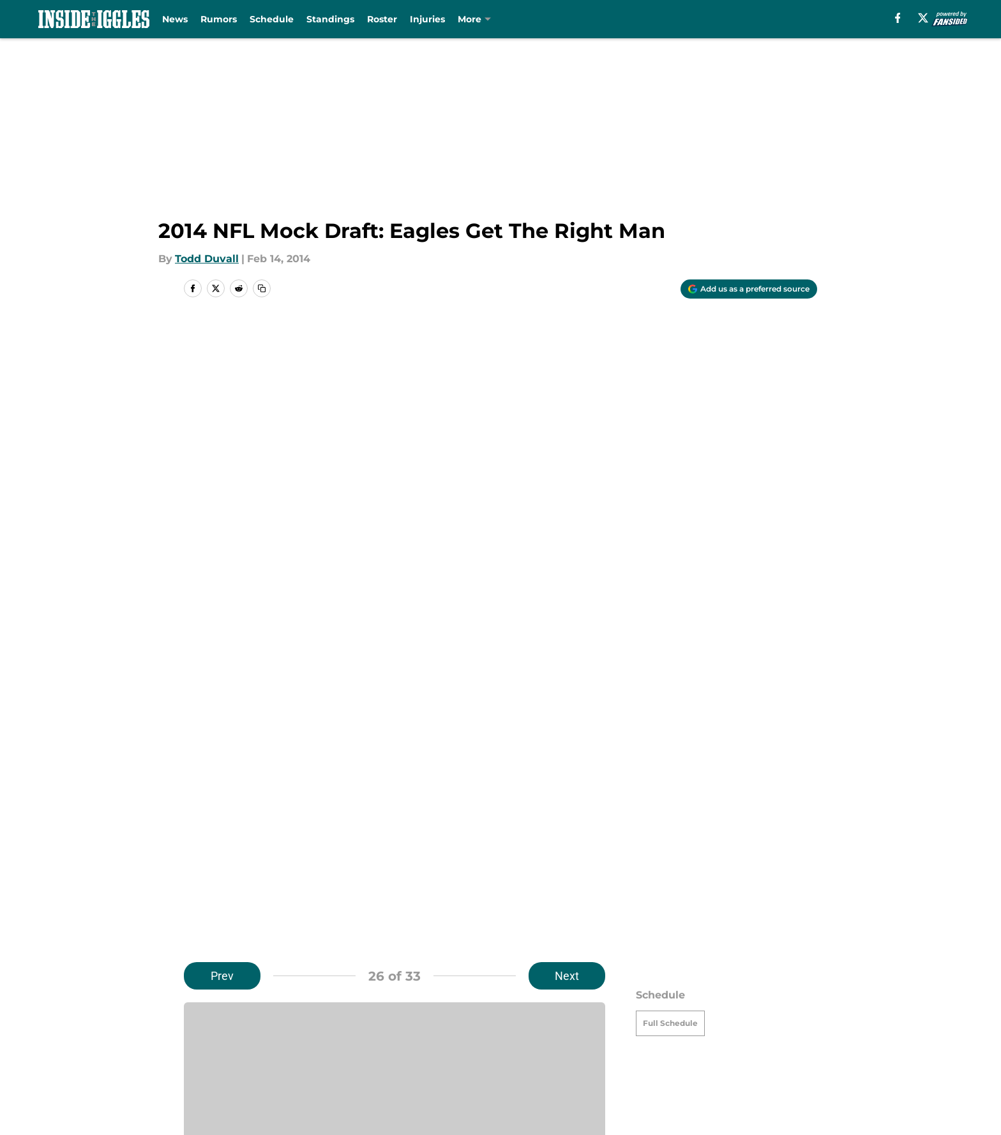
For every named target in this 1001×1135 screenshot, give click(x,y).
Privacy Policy (526, 1039)
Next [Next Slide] (567, 343)
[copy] (262, 288)
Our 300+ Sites (649, 1016)
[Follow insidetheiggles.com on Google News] (565, 805)
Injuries (431, 19)
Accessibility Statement (380, 1063)
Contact (512, 1016)
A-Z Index (516, 1063)
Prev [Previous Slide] (222, 343)
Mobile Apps (780, 1016)
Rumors (222, 19)
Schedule (275, 19)
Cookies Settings (655, 1063)
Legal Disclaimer (227, 1063)
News (179, 19)
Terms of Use (646, 1039)
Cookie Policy (783, 1039)
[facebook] (896, 18)
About (200, 1016)
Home (198, 926)
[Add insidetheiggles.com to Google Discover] (749, 289)
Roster (386, 19)
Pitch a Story (352, 1039)
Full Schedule (670, 390)
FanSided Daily (222, 1039)
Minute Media (116, 1097)
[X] (922, 18)
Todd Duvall (207, 259)
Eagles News (254, 926)
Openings (344, 1016)
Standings (334, 19)
